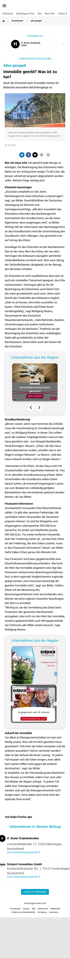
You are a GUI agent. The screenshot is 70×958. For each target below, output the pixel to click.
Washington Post (25, 13)
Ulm (39, 13)
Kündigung (42, 912)
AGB (33, 909)
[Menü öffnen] (4, 5)
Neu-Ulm (50, 13)
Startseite (7, 13)
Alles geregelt (14, 65)
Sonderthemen (17, 21)
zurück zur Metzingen (35, 891)
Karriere (26, 909)
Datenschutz (43, 909)
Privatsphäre (15, 909)
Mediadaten (55, 909)
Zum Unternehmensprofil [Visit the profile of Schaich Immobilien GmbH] (22, 876)
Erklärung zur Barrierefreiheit (23, 912)
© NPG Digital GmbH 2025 (35, 903)
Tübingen (62, 13)
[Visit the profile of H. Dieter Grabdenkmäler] (34, 44)
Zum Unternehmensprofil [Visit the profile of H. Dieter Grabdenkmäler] (22, 852)
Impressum (53, 912)
